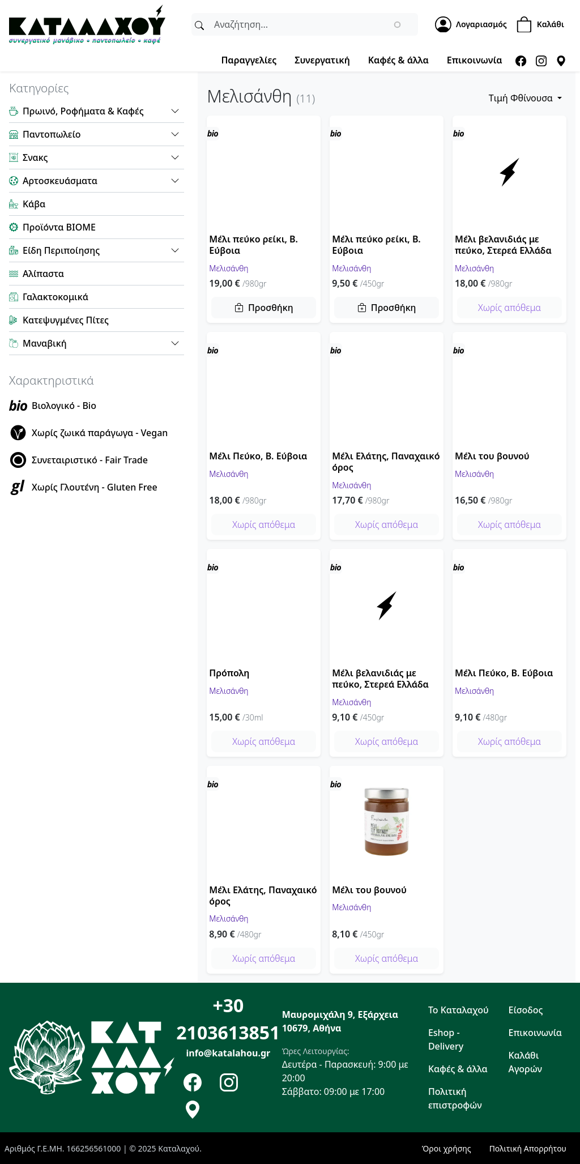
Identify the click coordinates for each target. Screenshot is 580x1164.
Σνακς (35, 157)
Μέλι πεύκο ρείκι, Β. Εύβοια (253, 245)
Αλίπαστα (43, 273)
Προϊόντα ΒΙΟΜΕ (59, 227)
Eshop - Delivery (445, 1039)
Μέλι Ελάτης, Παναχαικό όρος (386, 462)
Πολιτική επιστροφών (455, 1098)
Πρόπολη (229, 673)
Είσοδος (526, 1010)
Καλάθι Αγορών (526, 1062)
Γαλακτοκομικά (55, 297)
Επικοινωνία (474, 60)
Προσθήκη (270, 307)
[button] (175, 111)
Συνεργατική (322, 60)
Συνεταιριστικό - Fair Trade (90, 460)
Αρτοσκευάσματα (60, 180)
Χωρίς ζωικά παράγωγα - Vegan (100, 433)
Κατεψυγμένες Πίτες (66, 320)
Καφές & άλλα (398, 60)
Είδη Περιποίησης (61, 250)
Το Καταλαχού (458, 1010)
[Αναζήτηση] (199, 24)
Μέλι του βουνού (492, 456)
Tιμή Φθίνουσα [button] (522, 98)
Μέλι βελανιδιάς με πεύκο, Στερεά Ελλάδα (503, 245)
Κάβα (34, 204)
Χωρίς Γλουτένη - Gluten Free (94, 487)
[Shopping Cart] (543, 24)
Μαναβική (45, 343)
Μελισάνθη (228, 267)
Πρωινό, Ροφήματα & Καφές (83, 111)
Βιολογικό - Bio (64, 405)
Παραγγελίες (248, 60)
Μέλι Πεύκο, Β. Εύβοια (258, 456)
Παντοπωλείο (52, 134)
